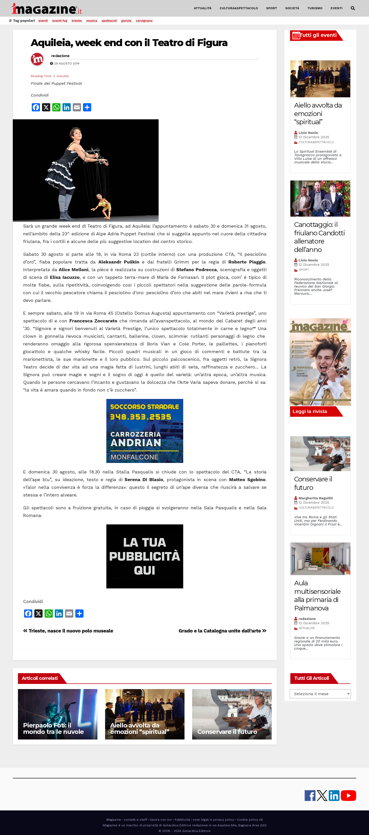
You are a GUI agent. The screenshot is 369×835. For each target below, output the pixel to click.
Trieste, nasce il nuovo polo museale (68, 631)
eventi (43, 21)
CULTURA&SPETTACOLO (239, 8)
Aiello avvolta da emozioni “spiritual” (139, 728)
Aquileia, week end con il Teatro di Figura (129, 43)
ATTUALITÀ (203, 8)
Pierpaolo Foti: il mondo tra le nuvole (53, 728)
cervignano (144, 21)
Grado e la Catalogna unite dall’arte (222, 631)
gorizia (126, 21)
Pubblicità (182, 819)
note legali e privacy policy (213, 819)
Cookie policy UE (250, 819)
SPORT (271, 8)
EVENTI (337, 8)
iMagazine (113, 819)
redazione (60, 56)
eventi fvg (59, 21)
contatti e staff (135, 819)
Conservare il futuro (227, 731)
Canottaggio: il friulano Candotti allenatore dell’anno (319, 237)
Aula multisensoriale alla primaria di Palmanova (317, 595)
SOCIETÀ (292, 8)
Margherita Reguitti (316, 498)
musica (91, 21)
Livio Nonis (308, 132)
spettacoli (109, 21)
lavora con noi (161, 819)
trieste (77, 21)
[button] (353, 8)
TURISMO (315, 8)
